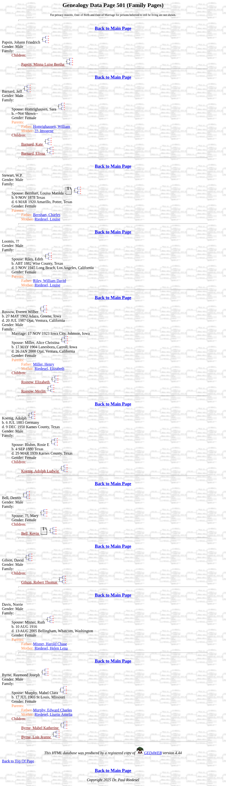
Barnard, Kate (32, 144)
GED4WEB (153, 753)
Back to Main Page (113, 28)
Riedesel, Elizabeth (50, 369)
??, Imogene (44, 131)
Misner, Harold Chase (50, 644)
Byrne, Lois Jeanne (36, 737)
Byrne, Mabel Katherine (40, 728)
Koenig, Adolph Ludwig (40, 471)
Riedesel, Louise (47, 219)
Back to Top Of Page (18, 761)
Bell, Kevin (30, 533)
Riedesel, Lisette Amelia (54, 714)
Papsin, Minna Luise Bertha (43, 64)
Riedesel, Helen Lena (51, 648)
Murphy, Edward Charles (52, 710)
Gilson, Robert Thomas (39, 582)
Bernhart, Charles (46, 215)
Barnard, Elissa (33, 153)
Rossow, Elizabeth (36, 382)
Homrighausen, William (51, 126)
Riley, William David (49, 281)
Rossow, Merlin (34, 391)
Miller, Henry (43, 364)
